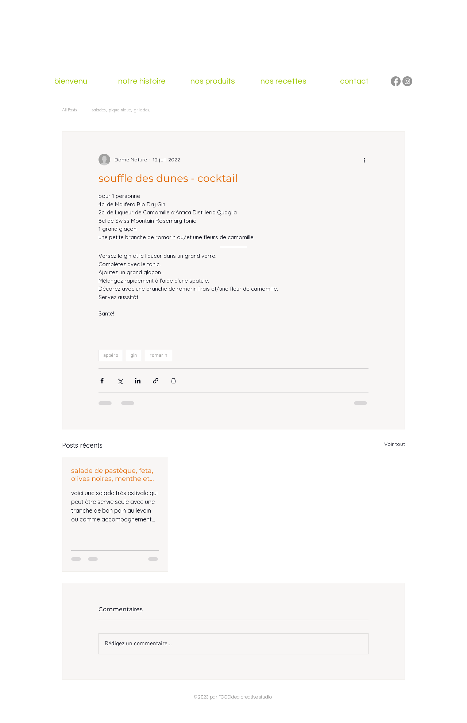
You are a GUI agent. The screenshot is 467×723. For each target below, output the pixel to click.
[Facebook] (396, 81)
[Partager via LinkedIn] (137, 380)
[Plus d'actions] (364, 159)
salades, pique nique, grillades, (121, 109)
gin (134, 355)
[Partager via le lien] (155, 380)
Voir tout (394, 444)
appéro (110, 355)
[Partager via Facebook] (102, 380)
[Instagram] (407, 81)
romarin (158, 355)
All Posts (69, 109)
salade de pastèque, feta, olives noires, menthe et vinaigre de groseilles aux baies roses (113, 475)
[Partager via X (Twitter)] (119, 380)
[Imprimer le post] (173, 380)
